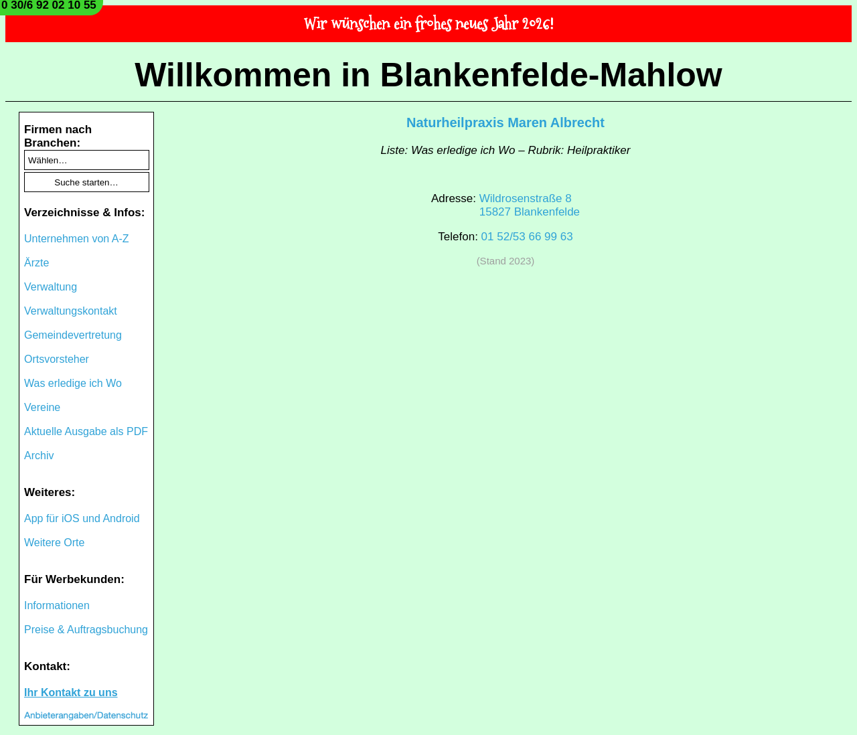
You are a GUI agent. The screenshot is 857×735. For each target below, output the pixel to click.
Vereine (42, 407)
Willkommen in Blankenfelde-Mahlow (428, 75)
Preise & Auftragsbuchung (86, 629)
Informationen (57, 605)
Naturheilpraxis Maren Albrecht (505, 122)
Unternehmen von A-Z (76, 238)
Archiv (39, 455)
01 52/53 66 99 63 (527, 236)
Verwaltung (50, 287)
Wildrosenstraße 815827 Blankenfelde (529, 205)
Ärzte (36, 262)
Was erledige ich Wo (73, 383)
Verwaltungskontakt (70, 311)
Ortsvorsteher (56, 359)
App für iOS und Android (82, 518)
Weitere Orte (54, 542)
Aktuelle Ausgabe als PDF (86, 431)
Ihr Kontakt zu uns (71, 692)
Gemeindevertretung (73, 335)
